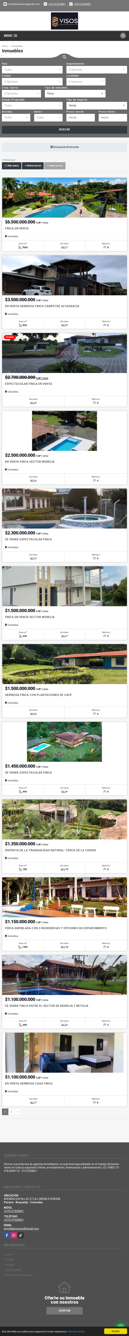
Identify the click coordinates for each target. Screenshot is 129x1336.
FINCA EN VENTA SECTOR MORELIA (30, 617)
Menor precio (32, 165)
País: (5, 63)
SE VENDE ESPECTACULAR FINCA (28, 539)
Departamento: (75, 63)
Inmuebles (17, 46)
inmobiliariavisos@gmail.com (21, 1228)
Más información (79, 1331)
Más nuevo (11, 165)
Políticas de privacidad (19, 1275)
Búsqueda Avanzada (64, 147)
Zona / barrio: (10, 87)
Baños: (38, 111)
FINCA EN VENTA (17, 228)
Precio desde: (75, 111)
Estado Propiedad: (13, 99)
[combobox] (32, 69)
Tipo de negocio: (77, 99)
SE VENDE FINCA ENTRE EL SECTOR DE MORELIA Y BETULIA (46, 1006)
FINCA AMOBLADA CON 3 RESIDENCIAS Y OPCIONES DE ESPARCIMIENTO (56, 928)
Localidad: (72, 75)
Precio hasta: (107, 111)
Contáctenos (13, 1269)
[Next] (18, 1111)
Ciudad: (6, 75)
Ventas (10, 1259)
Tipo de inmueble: (56, 87)
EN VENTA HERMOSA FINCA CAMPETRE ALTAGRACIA (42, 306)
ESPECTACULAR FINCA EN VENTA (28, 384)
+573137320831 (56, 4)
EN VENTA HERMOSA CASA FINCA (29, 1083)
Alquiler (10, 1264)
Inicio (5, 46)
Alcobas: (7, 111)
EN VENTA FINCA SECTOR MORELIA (30, 461)
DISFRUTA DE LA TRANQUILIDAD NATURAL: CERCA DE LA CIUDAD (50, 850)
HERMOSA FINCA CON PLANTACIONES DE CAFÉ (38, 695)
